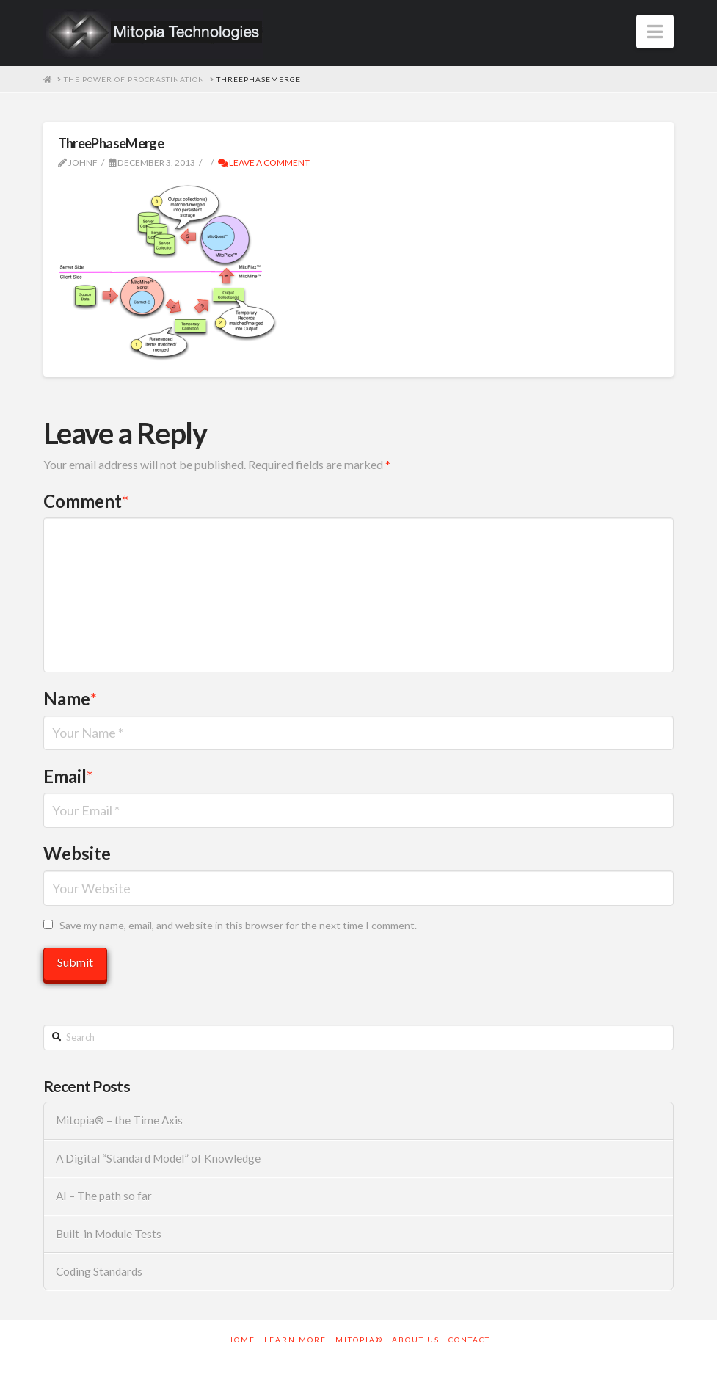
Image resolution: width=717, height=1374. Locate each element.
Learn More (295, 1339)
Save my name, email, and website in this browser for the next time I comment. (238, 925)
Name (70, 698)
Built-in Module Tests (108, 1233)
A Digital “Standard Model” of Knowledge (158, 1158)
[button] (655, 31)
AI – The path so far (104, 1195)
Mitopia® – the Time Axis (119, 1120)
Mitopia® (359, 1339)
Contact (469, 1339)
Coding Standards (99, 1271)
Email (68, 776)
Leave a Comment (264, 162)
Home (241, 1339)
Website (77, 853)
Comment (86, 501)
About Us (416, 1339)
